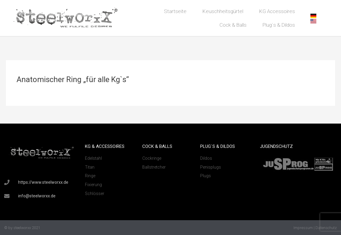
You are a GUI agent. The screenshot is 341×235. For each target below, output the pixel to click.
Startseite (175, 11)
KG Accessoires (277, 11)
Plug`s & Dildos (279, 25)
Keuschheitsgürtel (223, 11)
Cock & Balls (233, 25)
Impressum (303, 228)
